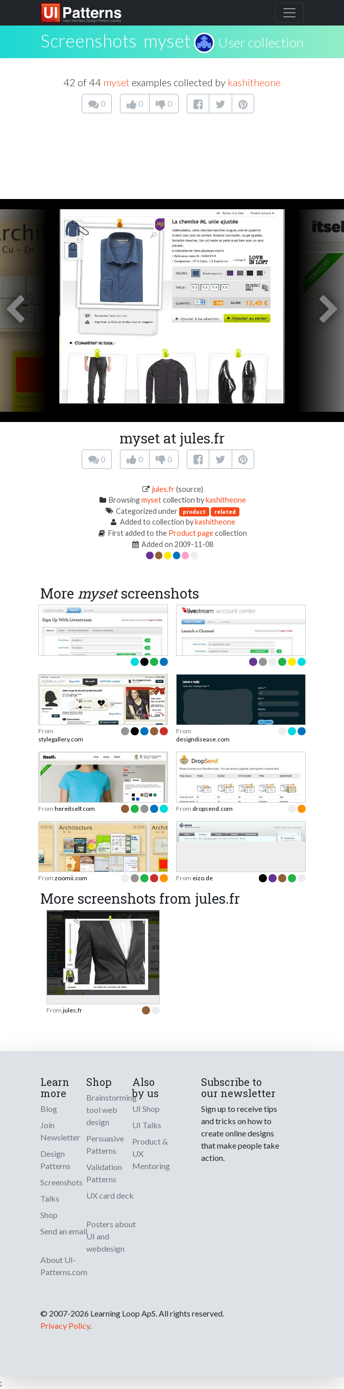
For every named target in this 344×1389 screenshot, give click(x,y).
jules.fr (163, 489)
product (194, 511)
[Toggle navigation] (289, 13)
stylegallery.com (60, 739)
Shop (49, 1215)
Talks (49, 1198)
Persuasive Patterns (105, 1144)
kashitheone (254, 82)
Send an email (63, 1231)
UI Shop (146, 1108)
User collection (261, 42)
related (225, 511)
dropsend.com (212, 808)
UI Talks (146, 1125)
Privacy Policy (65, 1325)
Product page (190, 533)
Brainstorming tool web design (111, 1110)
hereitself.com (75, 808)
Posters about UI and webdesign (111, 1236)
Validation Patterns (104, 1173)
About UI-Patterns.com (63, 1266)
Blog (48, 1108)
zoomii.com (71, 878)
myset (166, 40)
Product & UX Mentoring (151, 1153)
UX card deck (110, 1195)
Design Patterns (55, 1160)
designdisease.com (203, 739)
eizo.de (202, 878)
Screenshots (61, 1182)
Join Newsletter (60, 1131)
